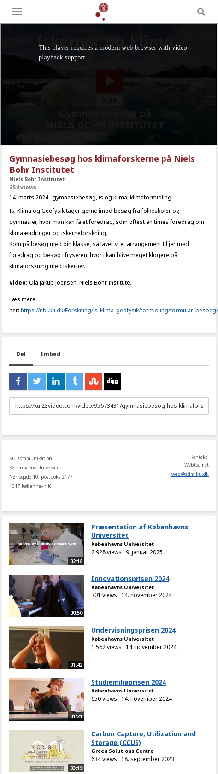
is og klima (113, 197)
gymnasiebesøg (74, 197)
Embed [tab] (50, 354)
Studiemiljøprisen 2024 (128, 682)
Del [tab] (21, 354)
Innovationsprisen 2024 (130, 578)
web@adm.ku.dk (190, 474)
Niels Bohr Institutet (37, 179)
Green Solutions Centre (122, 750)
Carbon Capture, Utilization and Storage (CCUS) (143, 738)
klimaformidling (150, 197)
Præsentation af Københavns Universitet (140, 531)
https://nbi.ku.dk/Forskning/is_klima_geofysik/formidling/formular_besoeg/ (119, 310)
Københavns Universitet (122, 543)
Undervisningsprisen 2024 (133, 630)
